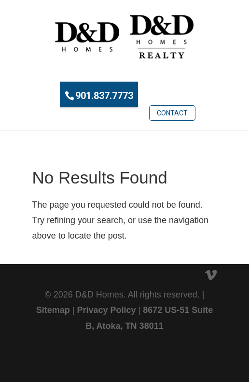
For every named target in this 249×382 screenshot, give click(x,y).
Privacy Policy (106, 310)
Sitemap (53, 310)
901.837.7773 (104, 95)
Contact (172, 113)
